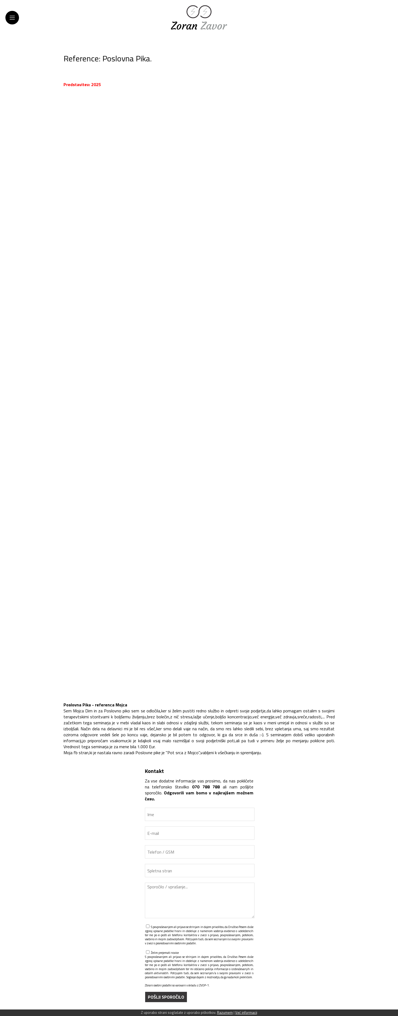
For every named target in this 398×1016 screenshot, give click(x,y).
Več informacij (246, 1012)
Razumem (225, 1012)
